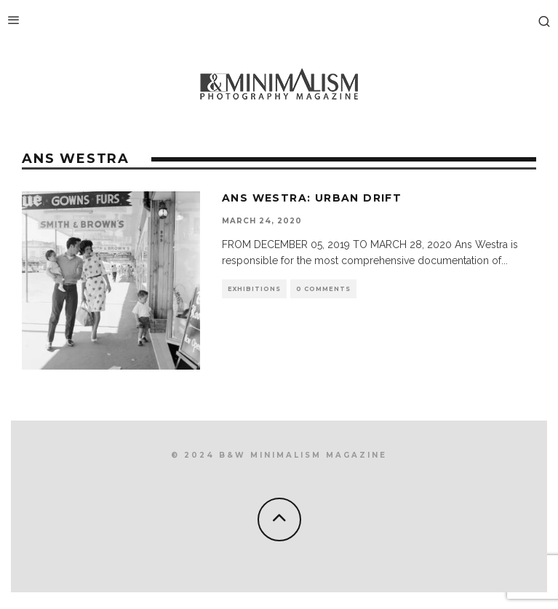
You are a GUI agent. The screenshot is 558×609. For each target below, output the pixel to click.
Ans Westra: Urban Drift (312, 197)
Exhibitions (254, 288)
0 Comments (323, 288)
